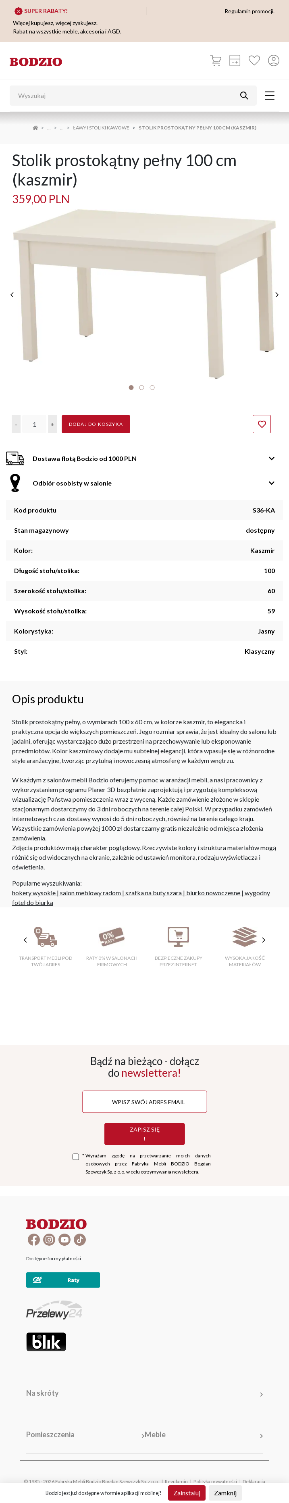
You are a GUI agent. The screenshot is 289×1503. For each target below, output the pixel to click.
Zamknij (225, 1493)
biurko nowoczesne (213, 892)
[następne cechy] (264, 940)
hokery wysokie (34, 892)
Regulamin (176, 1481)
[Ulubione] (254, 60)
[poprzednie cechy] (25, 940)
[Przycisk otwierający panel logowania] (273, 60)
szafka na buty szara (153, 892)
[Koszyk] (215, 60)
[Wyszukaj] (127, 95)
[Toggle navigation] (269, 95)
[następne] (277, 295)
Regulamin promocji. (249, 11)
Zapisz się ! (145, 1134)
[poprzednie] (12, 295)
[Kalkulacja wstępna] (235, 60)
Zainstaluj (186, 1493)
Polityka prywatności (215, 1481)
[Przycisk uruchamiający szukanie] (244, 96)
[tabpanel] (144, 294)
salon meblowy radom (90, 892)
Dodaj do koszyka (96, 424)
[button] (16, 424)
